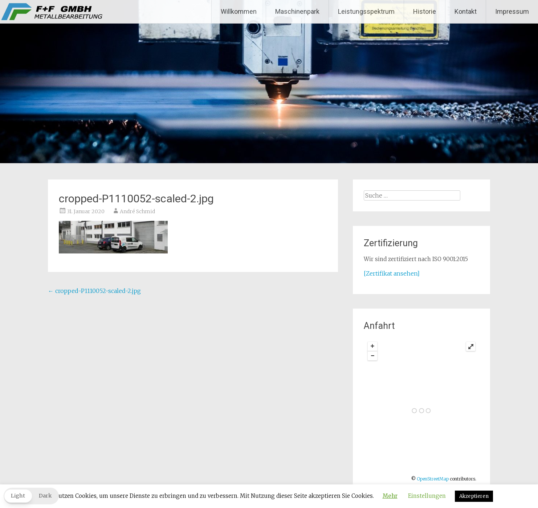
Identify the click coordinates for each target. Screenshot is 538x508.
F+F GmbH (40, 11)
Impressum (512, 11)
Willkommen (239, 11)
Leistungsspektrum (366, 11)
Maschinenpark (297, 11)
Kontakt (466, 11)
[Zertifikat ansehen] (392, 273)
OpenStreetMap (433, 479)
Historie (424, 11)
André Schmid (137, 211)
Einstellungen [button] (427, 495)
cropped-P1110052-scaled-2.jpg (94, 290)
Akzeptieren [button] (474, 496)
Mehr (390, 495)
